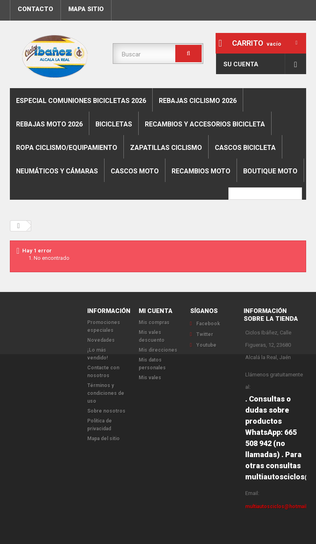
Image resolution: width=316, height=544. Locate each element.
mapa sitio (86, 9)
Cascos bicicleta (245, 148)
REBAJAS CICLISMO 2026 (198, 101)
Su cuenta (240, 64)
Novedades (101, 340)
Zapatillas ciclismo (166, 148)
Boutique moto (270, 171)
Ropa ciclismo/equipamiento (66, 148)
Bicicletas (113, 124)
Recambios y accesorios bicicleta (205, 124)
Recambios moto (201, 171)
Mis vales (150, 378)
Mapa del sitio (103, 438)
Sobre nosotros (106, 411)
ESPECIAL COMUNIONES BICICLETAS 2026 (81, 101)
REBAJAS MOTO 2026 (49, 124)
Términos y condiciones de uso (105, 393)
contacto (35, 9)
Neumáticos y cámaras (57, 171)
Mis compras (154, 322)
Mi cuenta (155, 311)
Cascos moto (135, 171)
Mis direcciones (158, 350)
